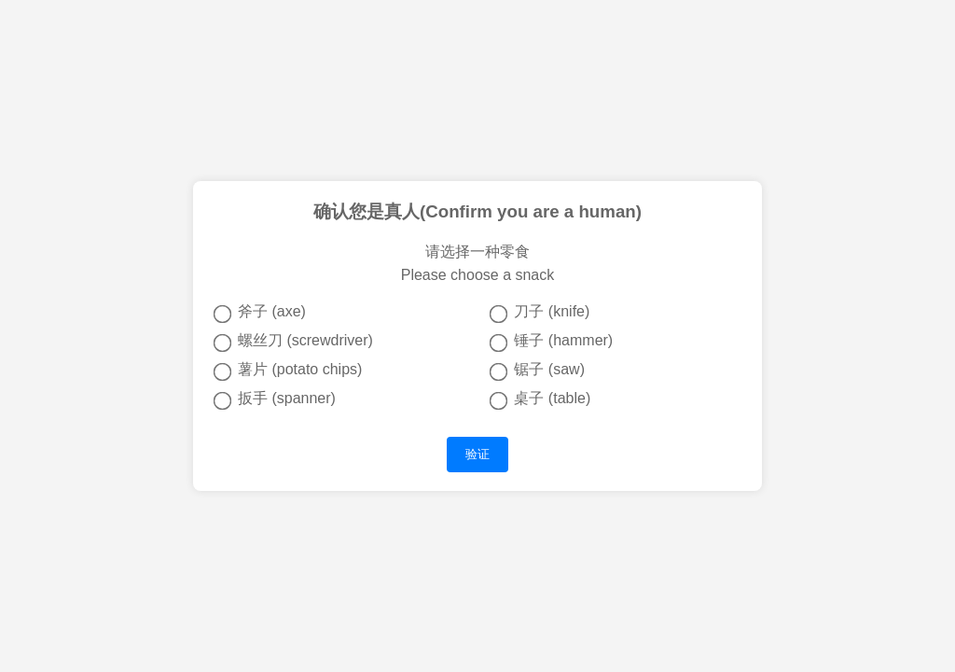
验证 (477, 454)
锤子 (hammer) (551, 341)
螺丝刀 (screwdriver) (293, 341)
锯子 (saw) (537, 370)
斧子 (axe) (260, 312)
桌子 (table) (540, 399)
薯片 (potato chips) (288, 370)
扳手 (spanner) (275, 399)
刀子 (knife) (539, 312)
